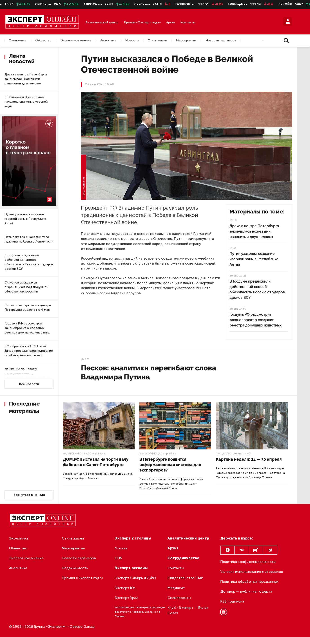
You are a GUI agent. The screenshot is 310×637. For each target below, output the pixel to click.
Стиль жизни (157, 40)
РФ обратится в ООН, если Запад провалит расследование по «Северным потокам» (28, 350)
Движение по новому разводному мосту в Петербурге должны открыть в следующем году (27, 375)
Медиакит (176, 588)
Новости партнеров (220, 40)
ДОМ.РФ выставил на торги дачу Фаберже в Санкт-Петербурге (95, 462)
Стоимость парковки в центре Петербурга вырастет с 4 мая (27, 307)
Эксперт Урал (126, 598)
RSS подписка (232, 601)
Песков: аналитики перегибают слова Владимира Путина (148, 372)
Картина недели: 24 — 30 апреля (249, 459)
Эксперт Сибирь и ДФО (135, 578)
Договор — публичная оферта (246, 591)
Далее (85, 359)
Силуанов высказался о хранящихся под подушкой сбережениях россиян (26, 287)
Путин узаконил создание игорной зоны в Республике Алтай (25, 218)
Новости (132, 40)
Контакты (187, 22)
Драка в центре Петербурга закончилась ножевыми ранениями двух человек (25, 79)
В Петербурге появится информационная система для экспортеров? (170, 464)
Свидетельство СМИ (185, 578)
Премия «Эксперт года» (142, 22)
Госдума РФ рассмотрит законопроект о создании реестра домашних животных (27, 328)
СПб (118, 558)
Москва (121, 548)
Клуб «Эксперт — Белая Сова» (187, 610)
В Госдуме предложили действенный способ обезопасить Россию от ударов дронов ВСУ (29, 262)
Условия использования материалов (251, 571)
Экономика (17, 40)
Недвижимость (75, 453)
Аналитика (108, 40)
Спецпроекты (179, 598)
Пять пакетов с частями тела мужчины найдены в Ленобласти (29, 239)
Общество (43, 40)
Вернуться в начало (29, 495)
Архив (170, 22)
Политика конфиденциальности (248, 562)
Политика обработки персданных (249, 581)
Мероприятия (186, 40)
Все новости (29, 384)
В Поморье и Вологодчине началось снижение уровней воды (26, 101)
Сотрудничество (183, 558)
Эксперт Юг (125, 588)
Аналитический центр (101, 22)
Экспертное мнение (75, 40)
